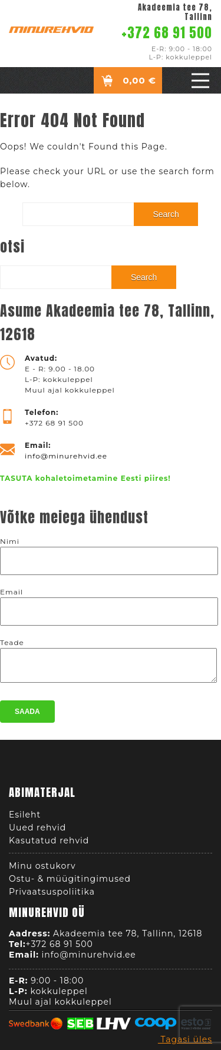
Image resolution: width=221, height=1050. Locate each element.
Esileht (25, 818)
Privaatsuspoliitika (52, 895)
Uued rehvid (37, 831)
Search (166, 214)
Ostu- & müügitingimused (70, 882)
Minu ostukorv (42, 869)
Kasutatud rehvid (49, 844)
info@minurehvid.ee (66, 455)
